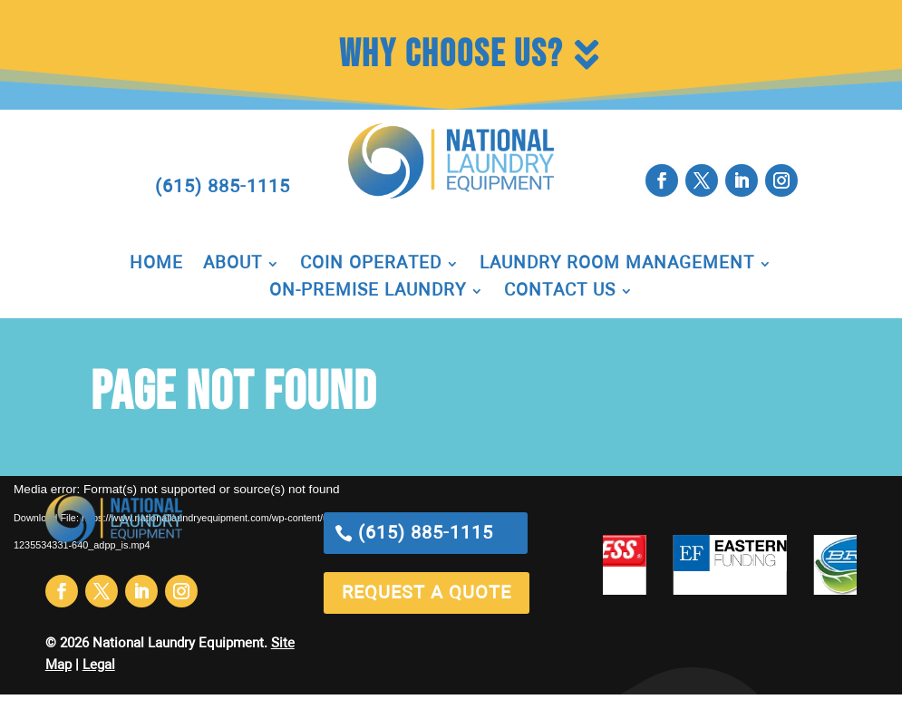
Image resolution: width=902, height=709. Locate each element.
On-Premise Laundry (367, 292)
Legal (98, 665)
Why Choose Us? (451, 55)
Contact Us (560, 292)
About (232, 264)
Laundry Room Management (617, 264)
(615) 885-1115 (222, 187)
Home (156, 264)
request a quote (426, 593)
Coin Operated (370, 264)
